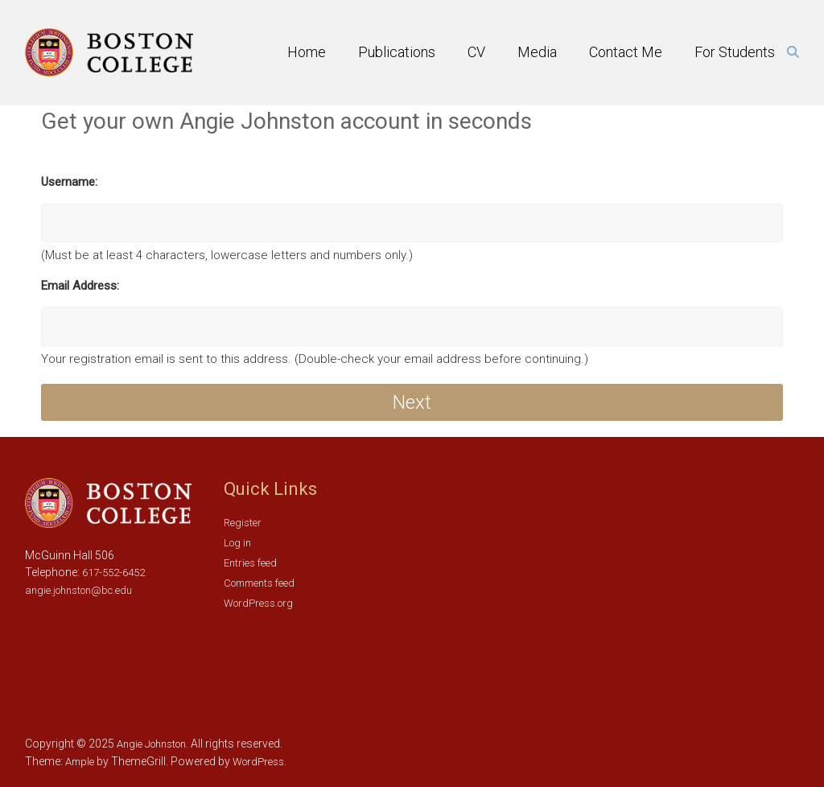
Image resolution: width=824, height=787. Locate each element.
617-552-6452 (112, 573)
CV (476, 51)
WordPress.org (258, 603)
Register (243, 523)
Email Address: (80, 285)
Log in (237, 543)
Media (537, 51)
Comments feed (259, 583)
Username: (69, 182)
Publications (396, 51)
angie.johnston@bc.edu (78, 590)
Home (306, 51)
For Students (734, 51)
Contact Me (625, 51)
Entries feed (250, 563)
